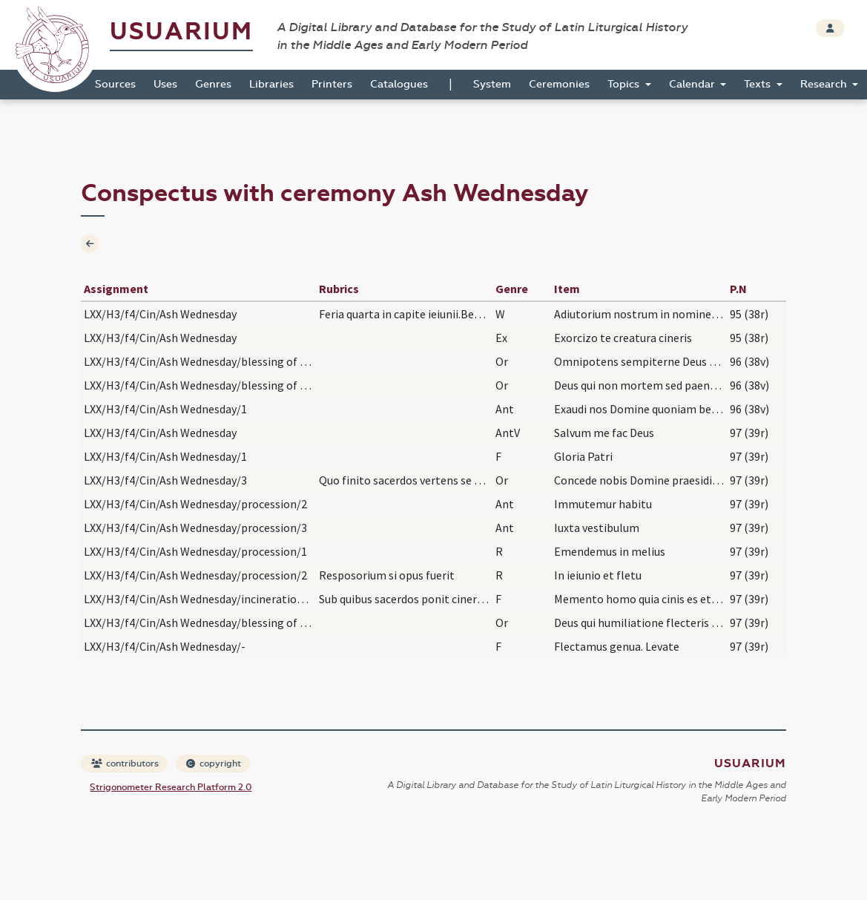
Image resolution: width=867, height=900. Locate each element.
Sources (115, 84)
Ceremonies (559, 84)
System (492, 84)
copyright (213, 763)
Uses (165, 84)
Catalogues (399, 84)
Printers (331, 84)
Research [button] (825, 84)
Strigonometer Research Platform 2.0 (170, 787)
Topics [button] (624, 84)
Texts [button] (759, 84)
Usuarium (181, 31)
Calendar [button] (693, 84)
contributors (125, 763)
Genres (213, 84)
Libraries (271, 84)
